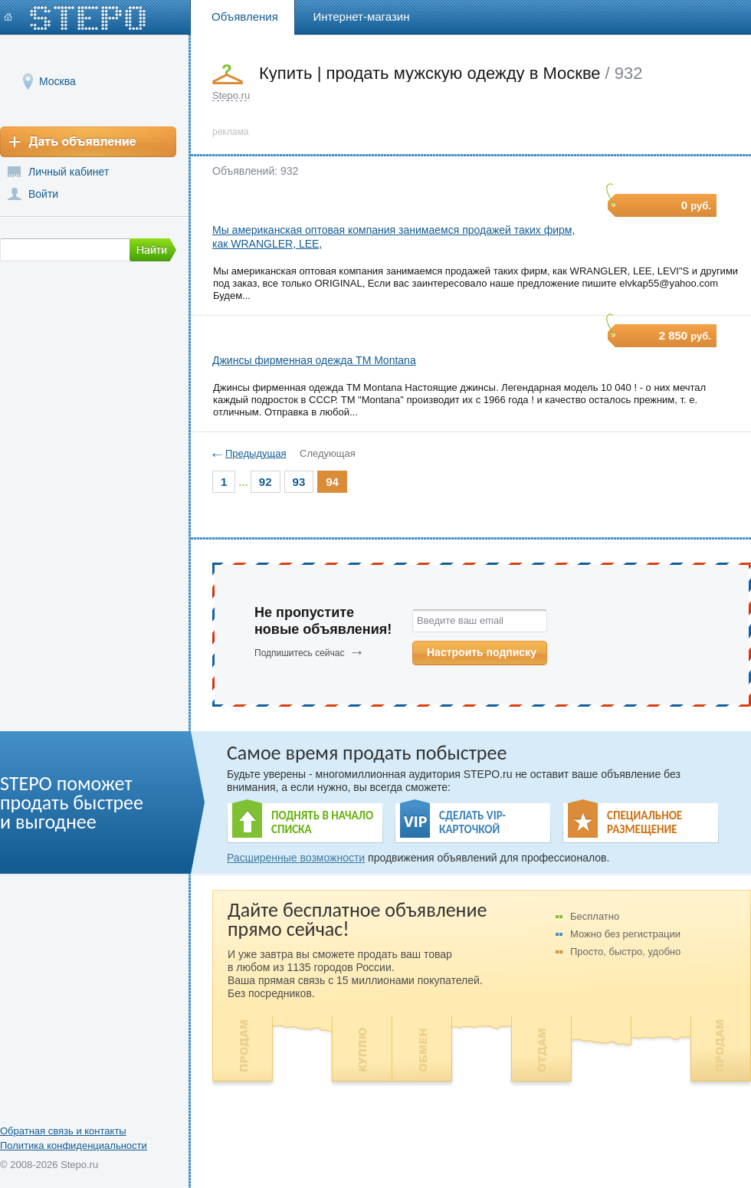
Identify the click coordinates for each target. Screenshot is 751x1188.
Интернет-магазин (361, 16)
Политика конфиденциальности (73, 1145)
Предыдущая (256, 453)
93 (299, 481)
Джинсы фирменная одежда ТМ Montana (314, 360)
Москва (57, 81)
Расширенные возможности (296, 858)
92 (265, 481)
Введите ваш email (460, 620)
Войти (43, 194)
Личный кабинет (68, 172)
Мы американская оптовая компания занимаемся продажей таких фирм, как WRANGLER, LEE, (393, 237)
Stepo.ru (231, 95)
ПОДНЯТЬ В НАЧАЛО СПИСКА (322, 822)
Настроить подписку (481, 652)
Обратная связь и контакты (63, 1131)
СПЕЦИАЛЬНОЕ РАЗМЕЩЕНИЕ (644, 822)
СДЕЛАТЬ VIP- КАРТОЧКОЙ (472, 822)
